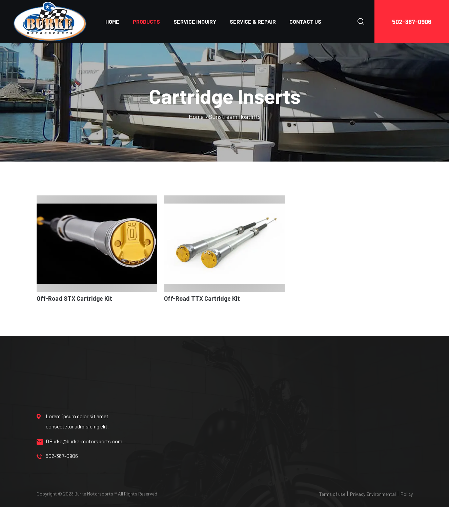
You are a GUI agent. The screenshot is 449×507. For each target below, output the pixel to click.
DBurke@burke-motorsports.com (79, 441)
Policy (407, 494)
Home (196, 116)
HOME (112, 21)
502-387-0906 (411, 21)
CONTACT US (305, 21)
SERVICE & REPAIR (253, 21)
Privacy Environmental (373, 494)
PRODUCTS (146, 21)
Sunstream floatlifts (235, 116)
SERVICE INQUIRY (195, 21)
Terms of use (332, 494)
